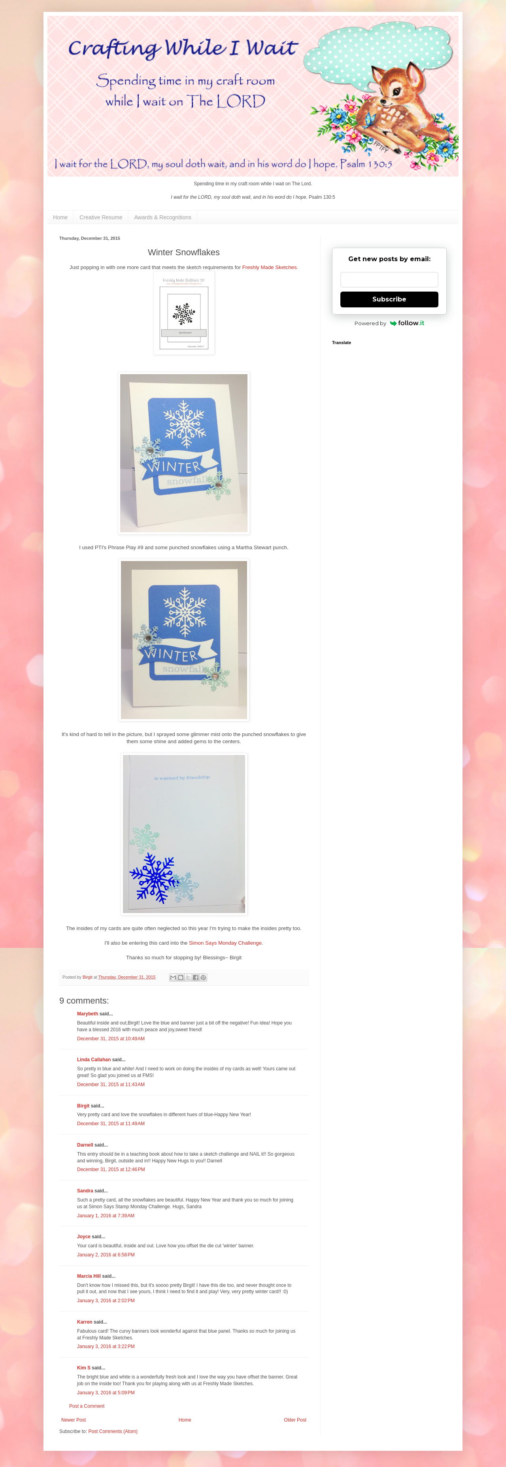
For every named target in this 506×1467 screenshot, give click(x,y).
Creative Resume (100, 217)
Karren (85, 1322)
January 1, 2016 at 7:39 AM (105, 1215)
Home (60, 217)
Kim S (84, 1368)
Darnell (85, 1145)
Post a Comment (86, 1406)
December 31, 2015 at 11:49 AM (111, 1123)
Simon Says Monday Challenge (225, 943)
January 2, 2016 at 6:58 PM (106, 1255)
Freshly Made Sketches (269, 267)
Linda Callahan (94, 1059)
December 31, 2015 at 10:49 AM (111, 1038)
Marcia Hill (89, 1276)
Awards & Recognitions (162, 217)
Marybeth (87, 1014)
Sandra (85, 1191)
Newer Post (73, 1420)
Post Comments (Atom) (113, 1431)
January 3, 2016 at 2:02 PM (106, 1300)
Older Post (295, 1420)
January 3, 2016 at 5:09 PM (106, 1392)
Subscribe (389, 299)
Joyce (84, 1236)
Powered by (390, 323)
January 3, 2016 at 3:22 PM (106, 1346)
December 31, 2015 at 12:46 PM (111, 1169)
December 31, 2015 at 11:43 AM (111, 1084)
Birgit (83, 1106)
